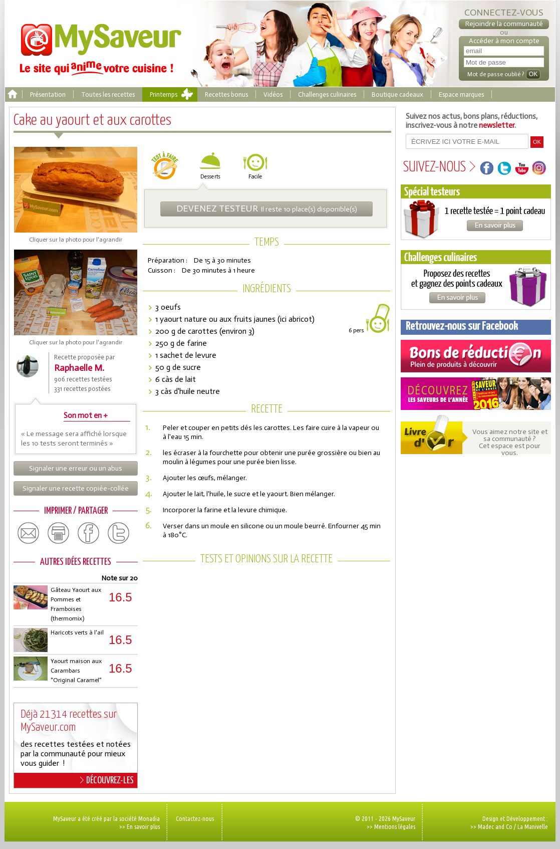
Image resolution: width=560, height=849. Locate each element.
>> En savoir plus (139, 826)
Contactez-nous (195, 818)
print (59, 533)
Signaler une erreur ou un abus (75, 468)
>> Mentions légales (391, 826)
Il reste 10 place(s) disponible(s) (266, 208)
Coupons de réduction (476, 356)
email (29, 533)
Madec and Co (495, 826)
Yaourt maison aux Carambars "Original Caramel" (76, 671)
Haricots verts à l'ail (77, 632)
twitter (119, 533)
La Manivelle (532, 826)
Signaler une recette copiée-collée (76, 488)
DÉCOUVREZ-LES (107, 780)
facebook (89, 533)
